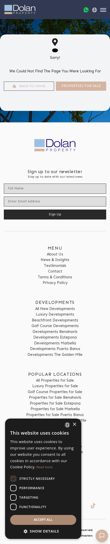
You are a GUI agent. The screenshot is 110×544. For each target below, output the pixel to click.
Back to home (28, 86)
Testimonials (55, 265)
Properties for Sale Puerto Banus (55, 414)
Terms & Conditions (55, 277)
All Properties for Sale (55, 380)
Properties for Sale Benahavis (55, 397)
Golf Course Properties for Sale (55, 392)
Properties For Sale (81, 86)
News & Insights (55, 259)
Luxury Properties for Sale (55, 386)
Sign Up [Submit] (55, 214)
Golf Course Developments (55, 325)
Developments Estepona (55, 337)
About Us (55, 254)
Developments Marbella (55, 343)
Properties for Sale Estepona (55, 403)
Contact (55, 271)
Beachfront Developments (55, 320)
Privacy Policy (55, 282)
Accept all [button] (43, 519)
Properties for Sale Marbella (55, 409)
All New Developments (55, 308)
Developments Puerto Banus (55, 348)
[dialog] (43, 479)
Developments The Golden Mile (55, 354)
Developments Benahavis (55, 331)
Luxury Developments (55, 314)
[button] (43, 531)
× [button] (74, 424)
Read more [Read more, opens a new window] (44, 467)
